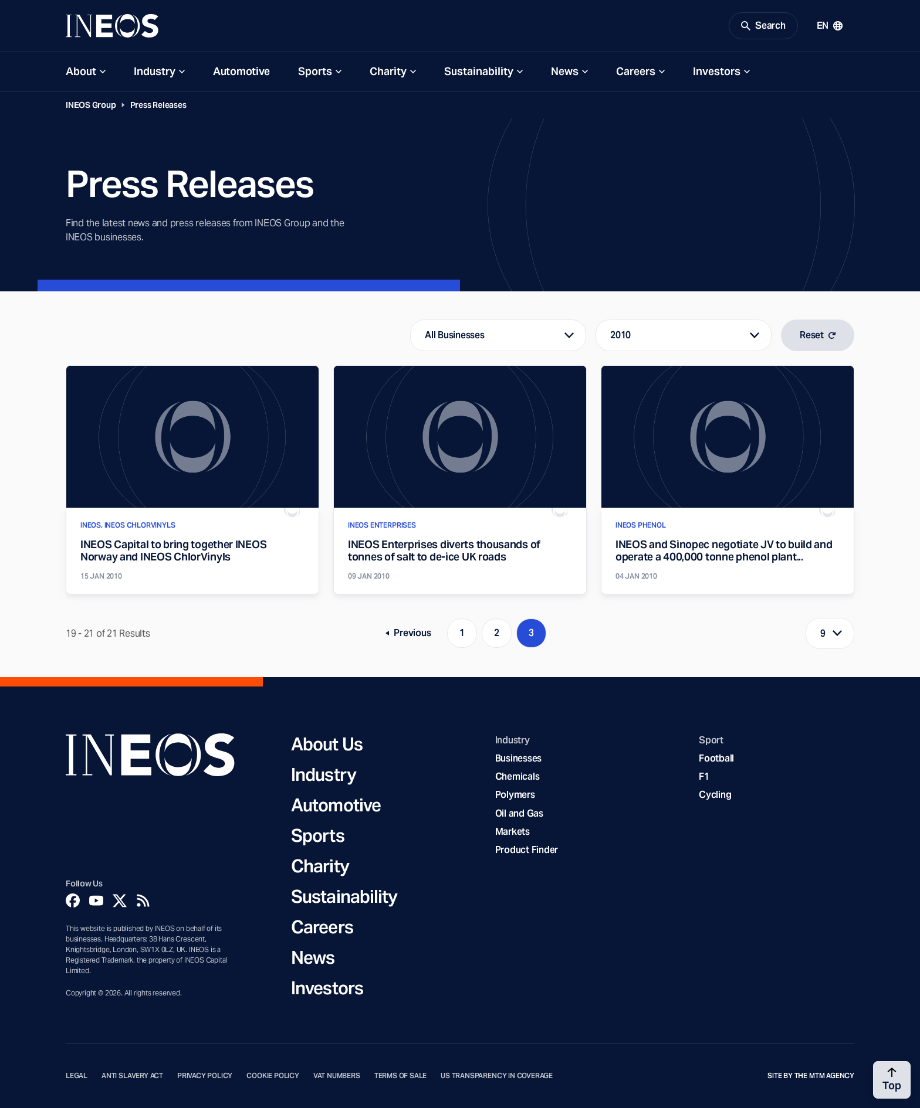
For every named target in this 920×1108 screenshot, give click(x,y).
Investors (716, 71)
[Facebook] (73, 900)
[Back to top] (892, 1080)
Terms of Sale (400, 1076)
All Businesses (454, 335)
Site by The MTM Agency (810, 1076)
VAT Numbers (336, 1076)
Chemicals (517, 776)
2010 (620, 335)
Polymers (515, 794)
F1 (704, 776)
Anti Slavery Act (132, 1076)
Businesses (518, 758)
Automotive (241, 71)
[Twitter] (120, 900)
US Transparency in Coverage (497, 1076)
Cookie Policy (272, 1076)
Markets (512, 831)
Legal (76, 1076)
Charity (388, 71)
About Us (327, 743)
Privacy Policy (204, 1076)
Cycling (715, 794)
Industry (154, 71)
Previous (412, 635)
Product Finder (526, 849)
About (81, 71)
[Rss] (143, 900)
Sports (315, 71)
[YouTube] (96, 900)
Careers (635, 71)
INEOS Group (91, 105)
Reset (818, 335)
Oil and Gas (519, 813)
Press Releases (158, 105)
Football (716, 758)
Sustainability (478, 71)
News (565, 71)
